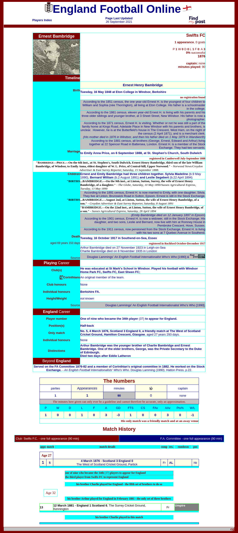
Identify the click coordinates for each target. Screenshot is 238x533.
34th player (133, 318)
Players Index (42, 20)
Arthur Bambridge (92, 247)
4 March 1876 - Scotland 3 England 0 (107, 461)
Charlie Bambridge (93, 251)
